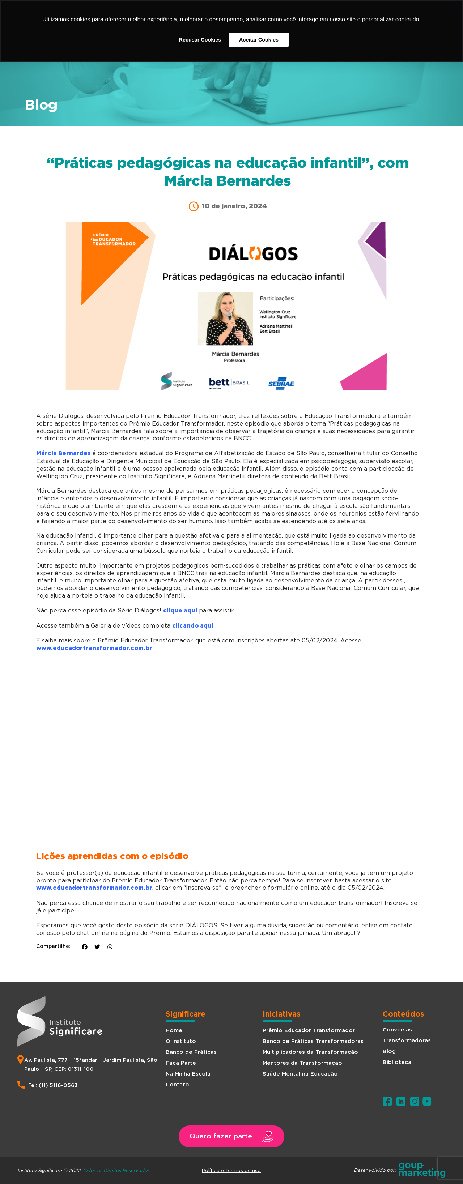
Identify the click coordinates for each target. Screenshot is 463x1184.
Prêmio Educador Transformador (309, 1030)
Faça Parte (181, 1063)
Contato (177, 1084)
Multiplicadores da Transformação (310, 1052)
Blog (389, 1051)
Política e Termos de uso (231, 1170)
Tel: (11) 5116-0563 (53, 1085)
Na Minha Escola (188, 1074)
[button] (231, 1136)
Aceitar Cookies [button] (259, 40)
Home (174, 1030)
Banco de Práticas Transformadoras (313, 1041)
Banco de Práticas (191, 1052)
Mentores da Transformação (302, 1063)
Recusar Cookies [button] (200, 40)
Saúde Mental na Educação (300, 1074)
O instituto (181, 1041)
